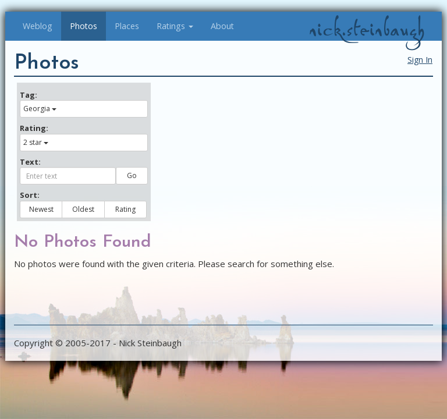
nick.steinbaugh (366, 29)
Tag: (28, 95)
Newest (41, 209)
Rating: (34, 128)
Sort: (30, 195)
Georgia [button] (39, 108)
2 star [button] (35, 142)
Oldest (83, 209)
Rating (125, 209)
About (222, 25)
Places (127, 25)
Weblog (37, 25)
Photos (83, 25)
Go (132, 175)
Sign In (419, 59)
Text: (30, 162)
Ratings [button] (175, 25)
